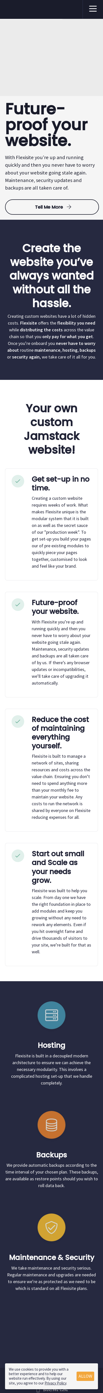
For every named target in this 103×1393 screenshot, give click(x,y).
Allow (85, 1376)
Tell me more (52, 207)
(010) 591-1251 (55, 1389)
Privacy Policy (55, 1383)
